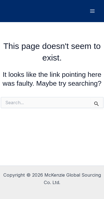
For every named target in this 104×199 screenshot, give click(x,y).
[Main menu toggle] (92, 11)
